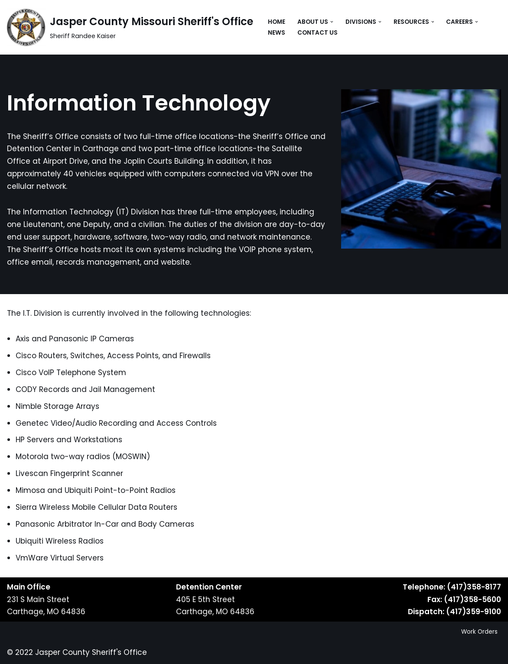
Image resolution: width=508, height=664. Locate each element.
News (276, 33)
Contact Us (317, 33)
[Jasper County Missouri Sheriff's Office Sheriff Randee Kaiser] (130, 27)
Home (276, 22)
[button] (331, 21)
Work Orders (479, 632)
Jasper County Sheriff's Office (91, 652)
